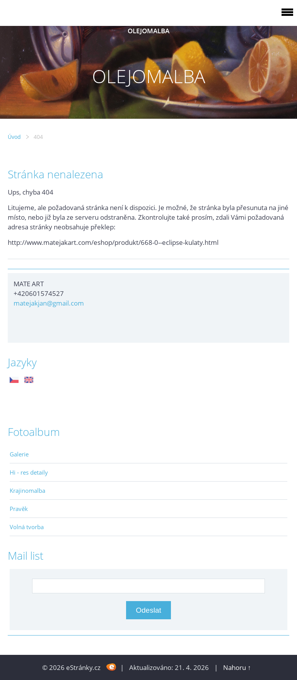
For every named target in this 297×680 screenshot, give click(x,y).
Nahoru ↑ (237, 667)
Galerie (19, 454)
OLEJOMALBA (148, 30)
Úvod (14, 136)
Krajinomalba (27, 490)
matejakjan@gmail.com (49, 303)
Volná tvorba (27, 527)
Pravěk (19, 509)
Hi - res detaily (29, 472)
